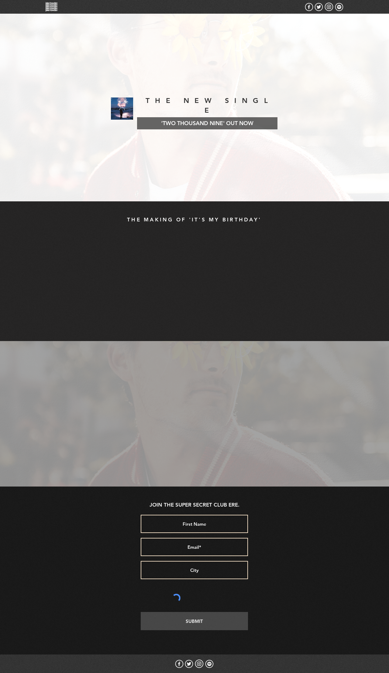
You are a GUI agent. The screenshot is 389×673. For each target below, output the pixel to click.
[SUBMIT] (194, 621)
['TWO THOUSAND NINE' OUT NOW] (207, 123)
